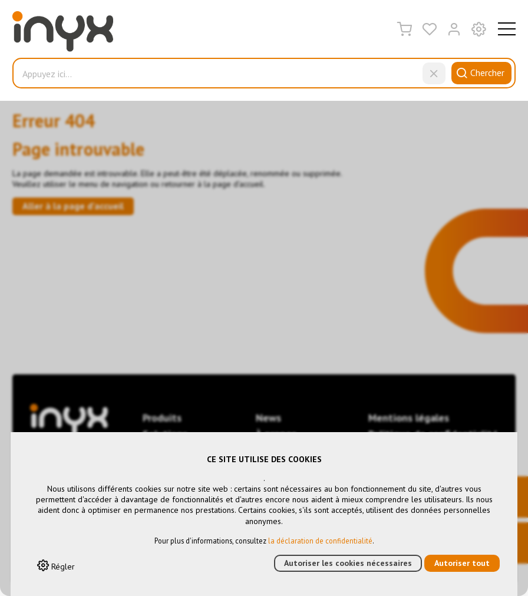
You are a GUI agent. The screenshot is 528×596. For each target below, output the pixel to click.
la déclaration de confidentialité (320, 540)
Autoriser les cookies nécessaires (348, 563)
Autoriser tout (462, 563)
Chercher (478, 72)
